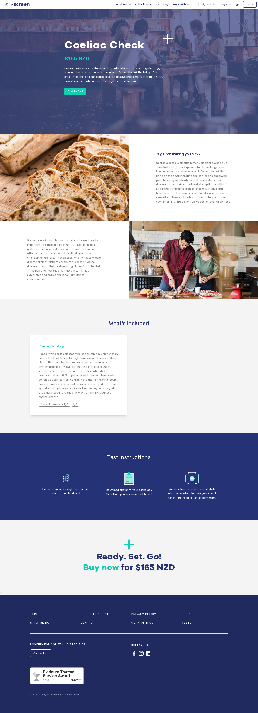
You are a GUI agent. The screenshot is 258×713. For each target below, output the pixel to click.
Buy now (101, 568)
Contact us (40, 653)
